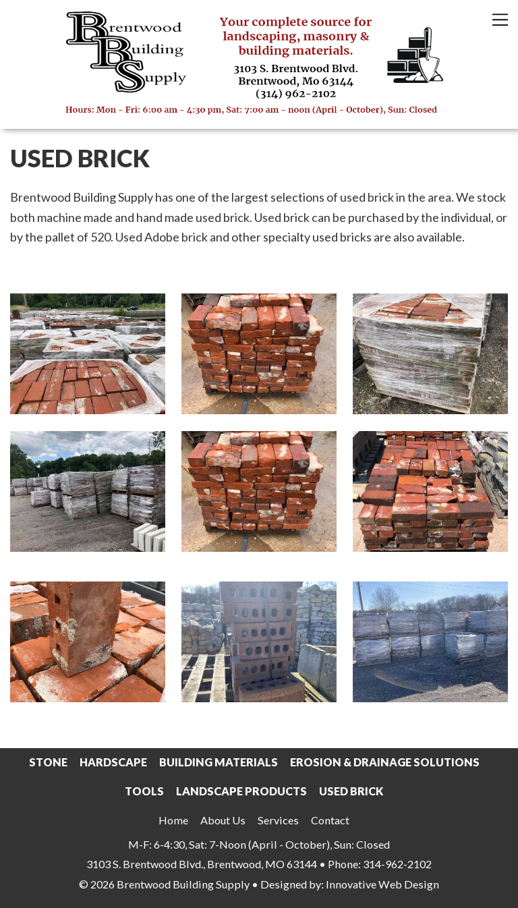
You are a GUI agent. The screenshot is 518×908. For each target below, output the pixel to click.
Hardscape (113, 762)
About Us (223, 820)
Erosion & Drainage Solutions (385, 762)
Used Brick (351, 791)
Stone (48, 762)
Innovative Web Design (382, 884)
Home (173, 820)
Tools (144, 791)
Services (278, 820)
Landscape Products (241, 791)
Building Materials (218, 762)
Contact (330, 820)
